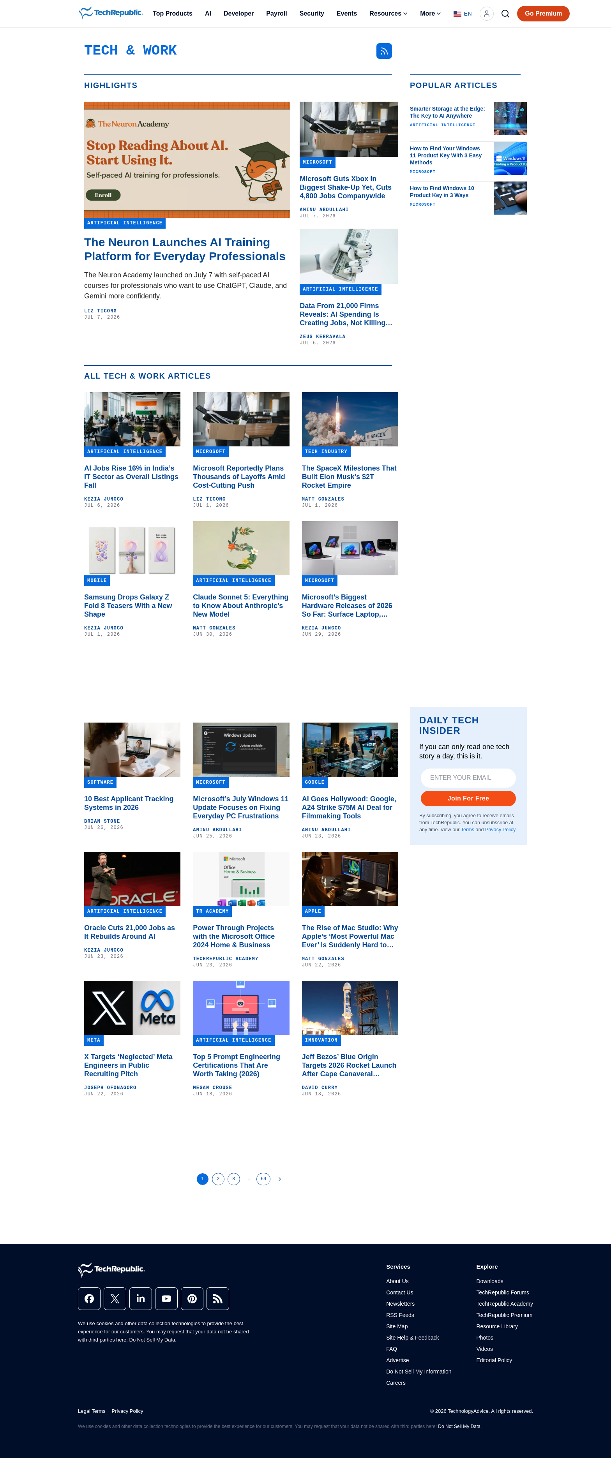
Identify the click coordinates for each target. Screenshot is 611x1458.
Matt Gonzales (323, 499)
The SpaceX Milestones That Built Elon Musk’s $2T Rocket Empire (349, 476)
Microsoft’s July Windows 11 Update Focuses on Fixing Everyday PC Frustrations (240, 807)
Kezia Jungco (104, 499)
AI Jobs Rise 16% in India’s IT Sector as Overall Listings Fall (131, 476)
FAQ (391, 1349)
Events (347, 13)
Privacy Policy (500, 829)
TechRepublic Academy (225, 959)
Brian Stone (102, 821)
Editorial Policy (494, 1360)
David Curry (320, 1088)
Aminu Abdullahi (324, 210)
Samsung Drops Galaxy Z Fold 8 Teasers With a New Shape (128, 605)
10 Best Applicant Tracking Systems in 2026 (128, 803)
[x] (115, 1298)
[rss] (218, 1298)
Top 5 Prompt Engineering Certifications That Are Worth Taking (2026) (236, 1065)
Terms (467, 829)
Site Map (397, 1326)
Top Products (172, 13)
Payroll (276, 13)
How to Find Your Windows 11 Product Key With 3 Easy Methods (446, 155)
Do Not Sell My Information (418, 1371)
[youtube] (166, 1298)
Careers (396, 1383)
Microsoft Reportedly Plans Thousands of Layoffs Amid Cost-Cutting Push (239, 476)
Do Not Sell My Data (152, 1340)
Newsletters (400, 1304)
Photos (484, 1338)
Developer (239, 13)
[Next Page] (280, 1179)
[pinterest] (192, 1298)
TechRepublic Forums (502, 1292)
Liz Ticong (100, 311)
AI (208, 13)
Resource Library (497, 1326)
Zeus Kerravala (323, 337)
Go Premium (543, 13)
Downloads (489, 1281)
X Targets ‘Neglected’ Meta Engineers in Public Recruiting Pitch (128, 1065)
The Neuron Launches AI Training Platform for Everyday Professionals (185, 249)
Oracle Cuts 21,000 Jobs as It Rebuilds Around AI (129, 932)
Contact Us (399, 1292)
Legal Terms (92, 1411)
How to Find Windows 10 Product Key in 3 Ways (442, 191)
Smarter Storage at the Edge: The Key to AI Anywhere (447, 112)
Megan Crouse (212, 1088)
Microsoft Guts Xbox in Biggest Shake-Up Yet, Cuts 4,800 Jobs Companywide (346, 187)
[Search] (505, 14)
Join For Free (468, 798)
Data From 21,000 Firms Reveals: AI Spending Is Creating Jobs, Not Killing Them (342, 314)
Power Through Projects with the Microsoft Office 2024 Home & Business (234, 936)
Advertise (397, 1360)
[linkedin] (140, 1298)
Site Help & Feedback (412, 1338)
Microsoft (423, 172)
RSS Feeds (400, 1315)
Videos (484, 1349)
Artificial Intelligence (442, 125)
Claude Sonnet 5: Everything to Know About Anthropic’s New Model (240, 605)
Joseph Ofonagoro (110, 1088)
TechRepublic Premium (504, 1315)
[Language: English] (462, 13)
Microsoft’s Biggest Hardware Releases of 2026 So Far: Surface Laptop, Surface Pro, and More (347, 606)
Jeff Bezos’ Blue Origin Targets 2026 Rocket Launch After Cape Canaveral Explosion (349, 1065)
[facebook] (89, 1298)
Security (312, 13)
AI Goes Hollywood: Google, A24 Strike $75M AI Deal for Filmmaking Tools (349, 807)
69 (263, 1178)
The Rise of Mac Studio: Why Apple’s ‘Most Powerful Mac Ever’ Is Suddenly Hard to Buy (350, 936)
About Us (397, 1281)
